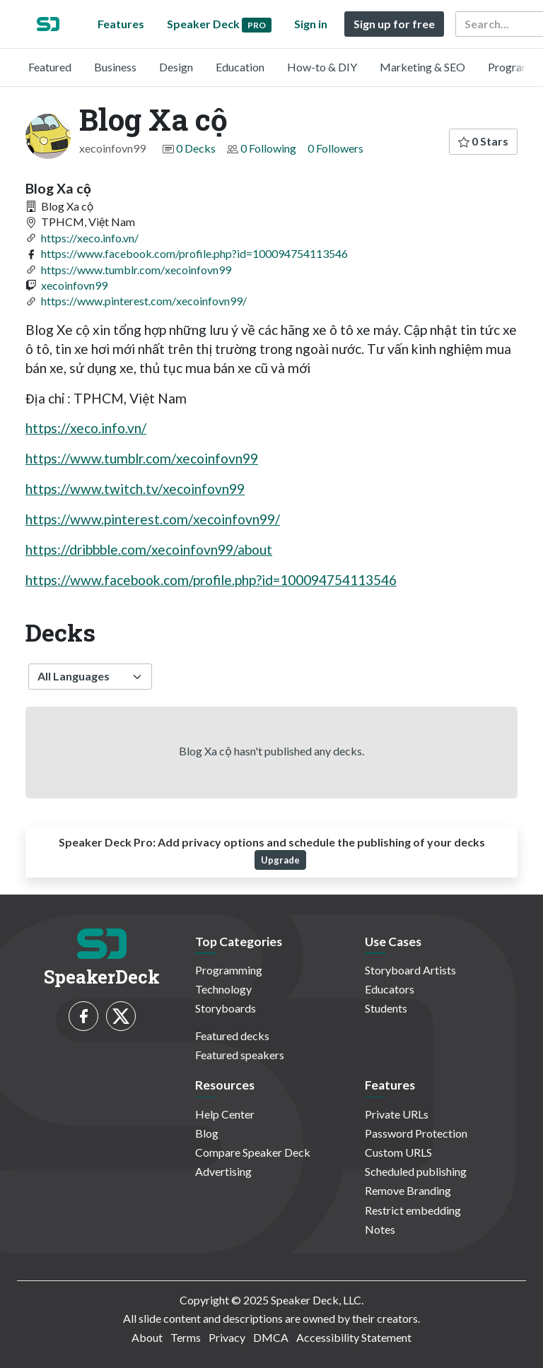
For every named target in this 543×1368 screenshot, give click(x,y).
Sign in (310, 23)
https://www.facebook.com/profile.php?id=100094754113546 (194, 253)
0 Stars (483, 141)
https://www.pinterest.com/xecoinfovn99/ (144, 300)
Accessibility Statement (353, 1337)
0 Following (268, 148)
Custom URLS (398, 1152)
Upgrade (280, 860)
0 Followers (335, 148)
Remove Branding (408, 1190)
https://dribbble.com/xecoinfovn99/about (148, 549)
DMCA (270, 1337)
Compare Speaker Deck (252, 1152)
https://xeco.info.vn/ (90, 237)
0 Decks (196, 148)
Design (176, 66)
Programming (228, 970)
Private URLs (396, 1114)
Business (115, 66)
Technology (223, 989)
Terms (185, 1337)
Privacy (227, 1337)
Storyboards (225, 1008)
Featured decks (232, 1035)
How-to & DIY (322, 66)
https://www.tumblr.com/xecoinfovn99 (136, 269)
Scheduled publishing (416, 1171)
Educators (389, 989)
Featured (49, 66)
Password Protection (416, 1133)
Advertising (223, 1171)
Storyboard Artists (410, 970)
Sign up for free (394, 23)
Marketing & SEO (422, 66)
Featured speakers (239, 1054)
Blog (206, 1133)
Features (121, 23)
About (147, 1337)
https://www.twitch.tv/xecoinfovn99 (135, 488)
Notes (380, 1229)
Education (240, 66)
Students (386, 1008)
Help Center (225, 1114)
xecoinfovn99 (74, 285)
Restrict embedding (413, 1210)
